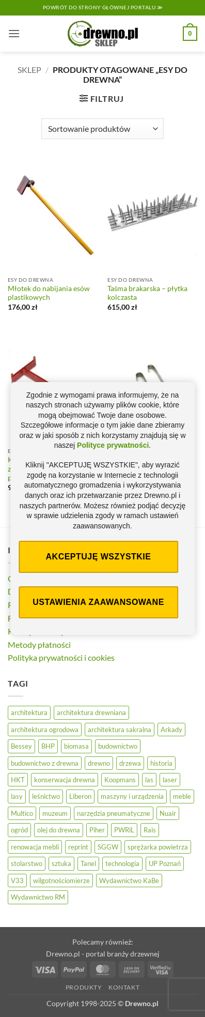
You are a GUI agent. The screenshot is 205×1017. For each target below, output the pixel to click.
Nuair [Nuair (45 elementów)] (168, 813)
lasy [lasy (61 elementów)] (17, 796)
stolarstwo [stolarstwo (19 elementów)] (26, 863)
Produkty (84, 987)
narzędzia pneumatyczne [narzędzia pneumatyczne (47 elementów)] (113, 813)
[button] (14, 33)
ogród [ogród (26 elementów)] (19, 830)
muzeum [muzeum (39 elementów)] (55, 813)
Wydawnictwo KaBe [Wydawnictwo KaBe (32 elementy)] (129, 880)
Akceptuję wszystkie (98, 556)
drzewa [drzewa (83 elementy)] (130, 763)
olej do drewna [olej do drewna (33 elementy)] (58, 830)
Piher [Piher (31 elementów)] (97, 830)
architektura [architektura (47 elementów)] (29, 712)
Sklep (29, 69)
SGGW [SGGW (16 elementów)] (108, 847)
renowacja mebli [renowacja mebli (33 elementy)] (35, 847)
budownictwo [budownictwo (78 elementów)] (117, 746)
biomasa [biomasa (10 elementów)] (76, 746)
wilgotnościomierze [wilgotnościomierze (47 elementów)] (61, 880)
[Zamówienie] (102, 128)
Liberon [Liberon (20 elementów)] (80, 796)
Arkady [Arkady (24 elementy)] (171, 729)
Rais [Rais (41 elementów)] (150, 830)
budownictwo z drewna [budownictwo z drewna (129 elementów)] (44, 763)
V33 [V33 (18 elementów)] (17, 880)
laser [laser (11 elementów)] (170, 780)
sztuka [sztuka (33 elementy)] (61, 863)
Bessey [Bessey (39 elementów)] (21, 746)
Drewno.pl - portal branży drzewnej (103, 953)
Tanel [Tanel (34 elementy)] (88, 863)
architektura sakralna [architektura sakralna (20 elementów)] (119, 729)
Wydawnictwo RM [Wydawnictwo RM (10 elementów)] (38, 897)
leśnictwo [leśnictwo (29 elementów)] (46, 796)
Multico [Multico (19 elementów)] (22, 813)
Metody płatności (39, 644)
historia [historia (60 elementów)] (161, 763)
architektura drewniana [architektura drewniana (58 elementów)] (91, 712)
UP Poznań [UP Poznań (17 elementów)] (165, 863)
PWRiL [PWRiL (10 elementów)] (124, 830)
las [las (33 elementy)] (149, 780)
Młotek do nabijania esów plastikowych (49, 293)
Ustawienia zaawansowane (98, 602)
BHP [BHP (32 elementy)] (48, 746)
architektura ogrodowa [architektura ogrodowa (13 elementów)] (44, 729)
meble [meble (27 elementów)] (182, 796)
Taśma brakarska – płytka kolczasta (147, 293)
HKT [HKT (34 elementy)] (18, 780)
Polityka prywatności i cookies (61, 657)
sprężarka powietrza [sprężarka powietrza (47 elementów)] (158, 847)
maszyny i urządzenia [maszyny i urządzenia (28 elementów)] (132, 796)
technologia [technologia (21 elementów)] (122, 863)
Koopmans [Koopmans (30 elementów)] (120, 780)
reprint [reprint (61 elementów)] (78, 847)
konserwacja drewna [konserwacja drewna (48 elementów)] (64, 780)
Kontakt (123, 987)
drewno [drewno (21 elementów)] (99, 763)
